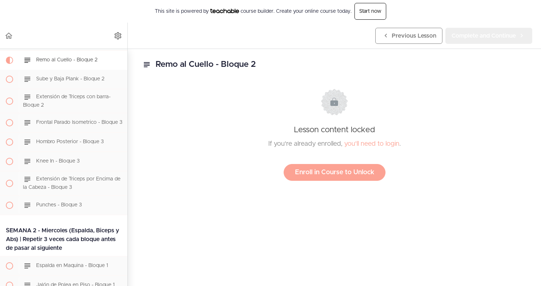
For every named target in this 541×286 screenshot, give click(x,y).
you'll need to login (371, 144)
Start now (370, 11)
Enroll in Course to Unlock (334, 172)
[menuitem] (118, 36)
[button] (9, 36)
